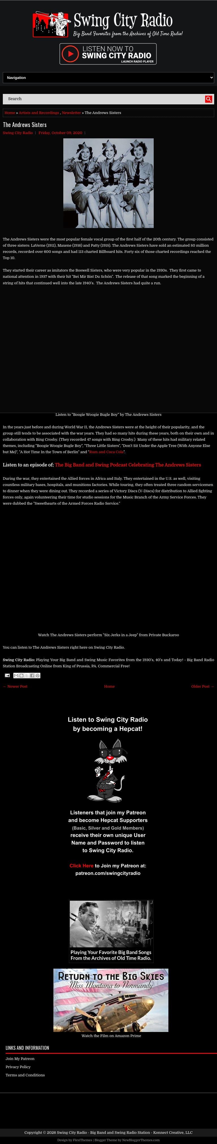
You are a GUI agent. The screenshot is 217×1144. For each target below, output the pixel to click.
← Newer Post (15, 686)
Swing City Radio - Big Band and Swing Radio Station (103, 1132)
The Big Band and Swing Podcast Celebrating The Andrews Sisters (128, 465)
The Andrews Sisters (25, 124)
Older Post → (202, 686)
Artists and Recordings (39, 113)
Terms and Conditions (25, 1075)
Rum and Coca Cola (106, 452)
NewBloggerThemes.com (141, 1140)
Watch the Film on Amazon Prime (111, 1036)
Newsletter (71, 113)
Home (10, 113)
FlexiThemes (82, 1140)
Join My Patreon (20, 1059)
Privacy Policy (18, 1067)
